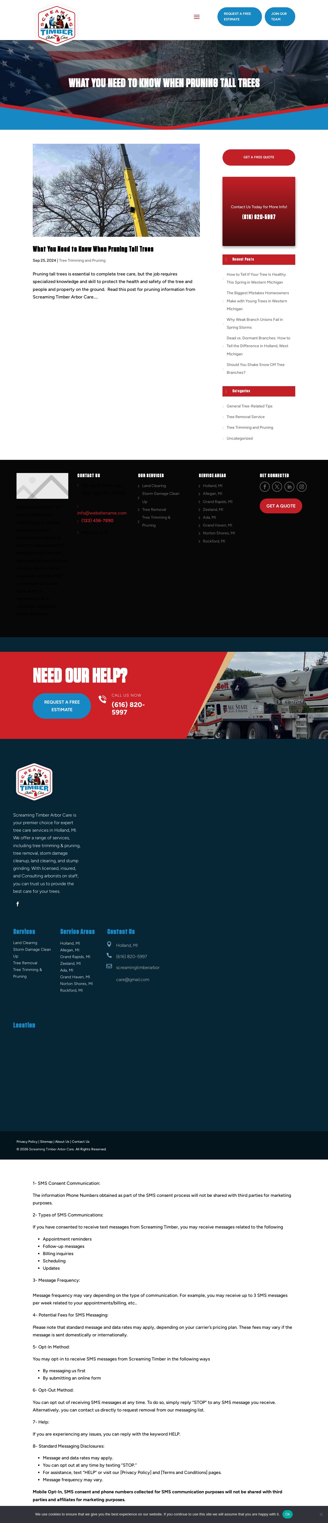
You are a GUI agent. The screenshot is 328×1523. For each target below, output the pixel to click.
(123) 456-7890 (97, 520)
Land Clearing (154, 485)
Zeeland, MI (213, 509)
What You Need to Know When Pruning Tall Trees (93, 249)
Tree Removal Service (246, 416)
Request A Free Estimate (62, 705)
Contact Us (81, 1141)
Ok (287, 1514)
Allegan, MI (212, 493)
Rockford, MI (214, 541)
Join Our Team (279, 16)
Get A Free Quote (258, 157)
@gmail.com (137, 979)
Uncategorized (240, 438)
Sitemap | (47, 1141)
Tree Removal (154, 509)
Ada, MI (209, 517)
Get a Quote (281, 506)
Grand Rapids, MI (218, 501)
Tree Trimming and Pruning (82, 260)
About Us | (63, 1141)
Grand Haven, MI (217, 525)
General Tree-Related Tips (250, 406)
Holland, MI (212, 485)
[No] (321, 1514)
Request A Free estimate (237, 16)
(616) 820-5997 (131, 956)
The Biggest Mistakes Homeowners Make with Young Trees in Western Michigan (258, 301)
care (120, 979)
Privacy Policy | (28, 1141)
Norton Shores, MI (219, 533)
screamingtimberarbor (138, 967)
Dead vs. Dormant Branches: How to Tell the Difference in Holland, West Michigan (258, 346)
